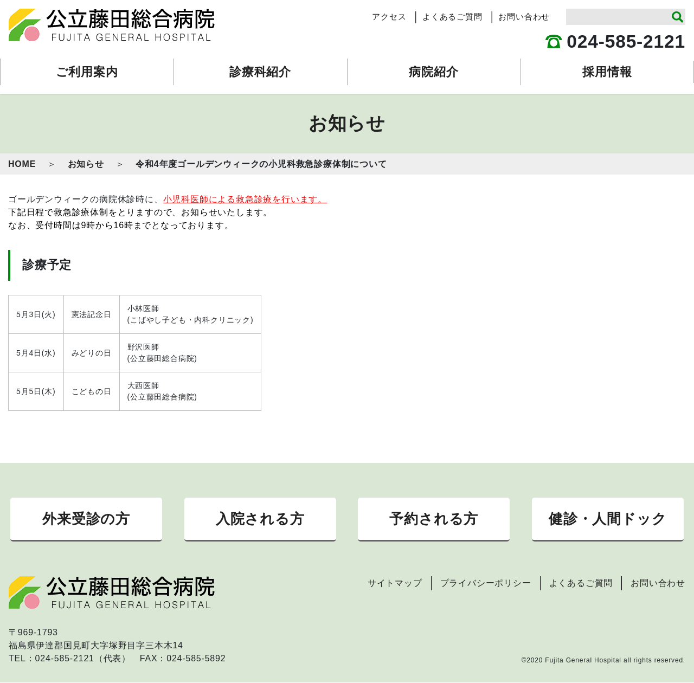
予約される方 (433, 519)
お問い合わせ (524, 16)
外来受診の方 (86, 519)
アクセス (389, 16)
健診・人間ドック (607, 519)
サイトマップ (395, 583)
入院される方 (260, 519)
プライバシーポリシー (485, 583)
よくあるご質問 (452, 16)
